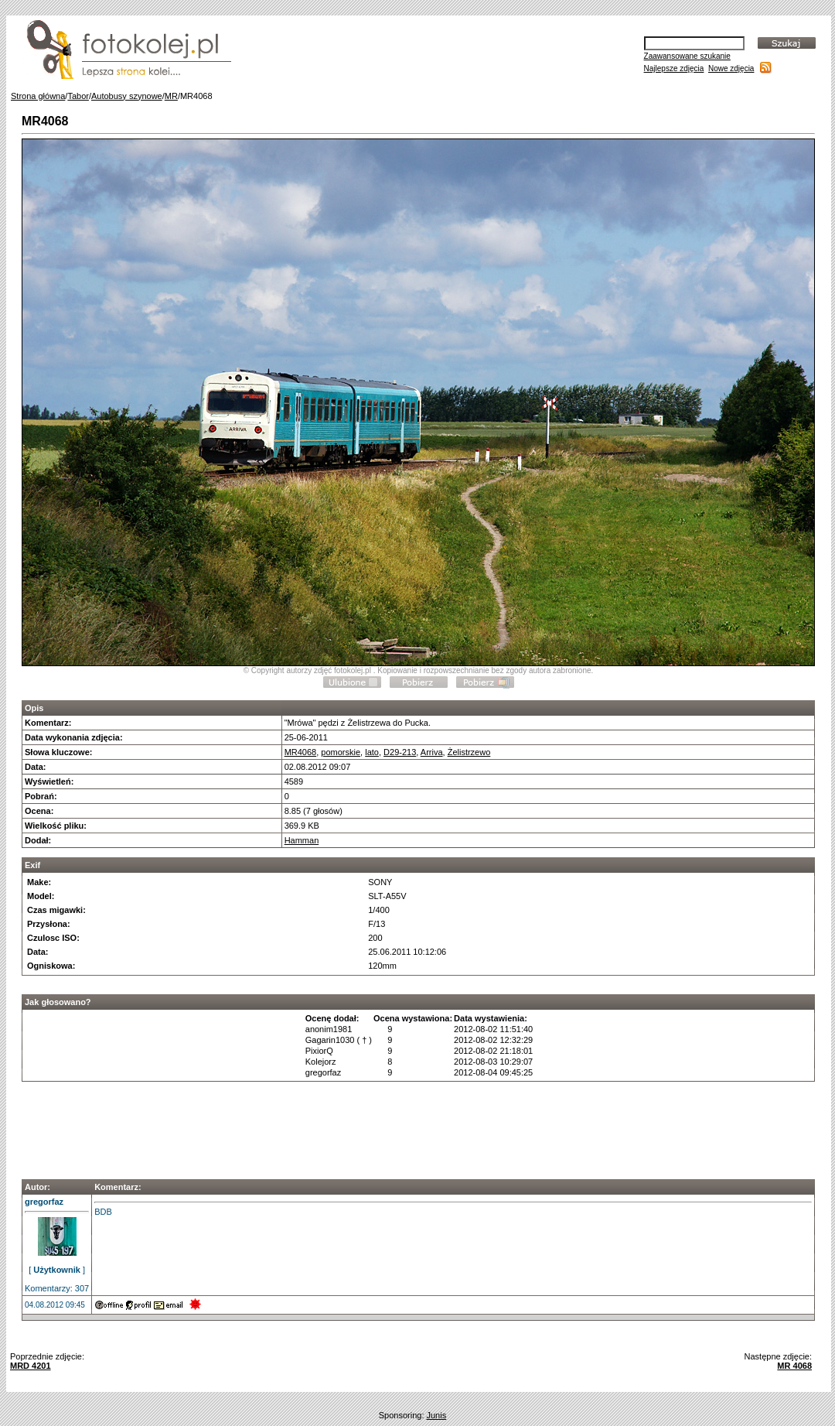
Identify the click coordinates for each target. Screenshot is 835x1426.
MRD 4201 (30, 1365)
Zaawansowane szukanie (687, 56)
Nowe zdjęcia (731, 68)
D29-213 (399, 752)
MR (171, 96)
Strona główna (38, 96)
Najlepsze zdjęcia (674, 68)
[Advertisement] (418, 1126)
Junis (437, 1415)
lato (372, 752)
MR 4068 (794, 1365)
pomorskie (340, 752)
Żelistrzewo (469, 752)
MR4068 (301, 752)
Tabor (78, 96)
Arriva (432, 752)
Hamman (302, 840)
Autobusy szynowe (126, 96)
